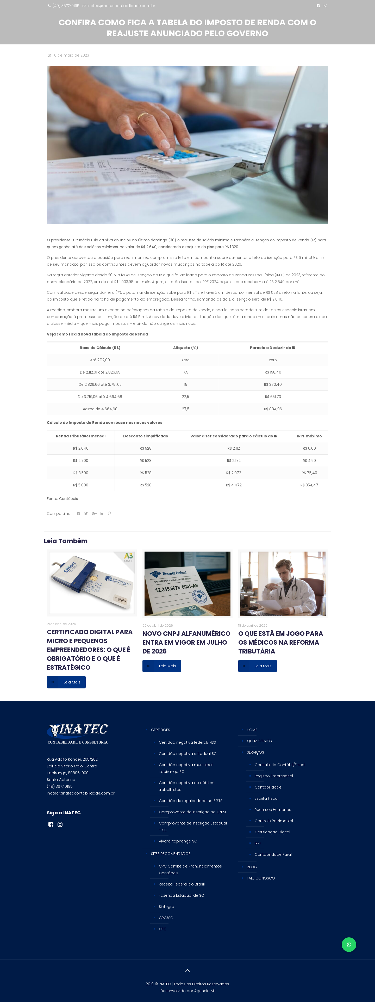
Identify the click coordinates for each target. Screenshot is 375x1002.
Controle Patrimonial (274, 820)
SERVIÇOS (255, 752)
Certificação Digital (272, 832)
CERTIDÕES (160, 729)
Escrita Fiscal (266, 798)
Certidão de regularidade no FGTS (190, 800)
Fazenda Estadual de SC (181, 895)
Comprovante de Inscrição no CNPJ (192, 812)
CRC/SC (166, 917)
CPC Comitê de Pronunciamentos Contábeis (190, 870)
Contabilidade (268, 787)
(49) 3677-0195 (66, 5)
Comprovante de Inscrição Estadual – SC (193, 827)
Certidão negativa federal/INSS (187, 742)
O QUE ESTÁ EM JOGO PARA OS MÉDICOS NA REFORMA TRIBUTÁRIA (280, 642)
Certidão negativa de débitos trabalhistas (186, 786)
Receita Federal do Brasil (182, 884)
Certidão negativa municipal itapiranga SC (186, 768)
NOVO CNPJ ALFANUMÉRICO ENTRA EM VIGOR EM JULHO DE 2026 (186, 642)
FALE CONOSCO (261, 878)
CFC (162, 929)
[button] (349, 944)
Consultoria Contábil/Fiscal (280, 764)
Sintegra (166, 906)
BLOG (252, 867)
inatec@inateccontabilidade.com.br (121, 5)
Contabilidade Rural (273, 854)
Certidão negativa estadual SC (188, 753)
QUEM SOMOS (259, 741)
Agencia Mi (204, 990)
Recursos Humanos (273, 809)
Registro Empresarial (274, 776)
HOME (252, 729)
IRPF (258, 843)
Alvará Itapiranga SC (178, 841)
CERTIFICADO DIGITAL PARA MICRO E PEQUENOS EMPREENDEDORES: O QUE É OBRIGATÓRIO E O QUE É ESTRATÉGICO (90, 650)
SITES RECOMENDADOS (171, 853)
